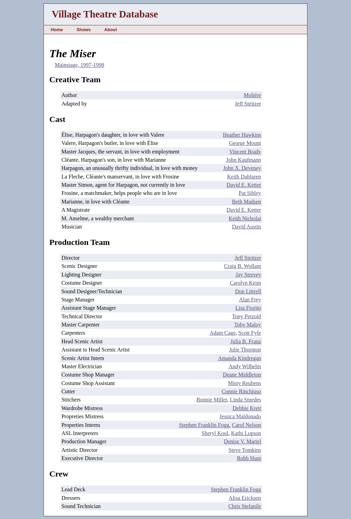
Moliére (252, 95)
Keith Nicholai (245, 218)
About (110, 29)
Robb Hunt (249, 458)
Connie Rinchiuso (241, 391)
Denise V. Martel (242, 441)
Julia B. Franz (245, 341)
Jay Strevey (248, 274)
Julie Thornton (245, 350)
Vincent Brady (245, 152)
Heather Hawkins (242, 135)
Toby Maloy (247, 325)
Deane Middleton (242, 375)
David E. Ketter (244, 185)
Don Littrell (248, 291)
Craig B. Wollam (242, 266)
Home (57, 29)
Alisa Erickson (245, 498)
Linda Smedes (245, 400)
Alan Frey (250, 299)
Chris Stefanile (244, 506)
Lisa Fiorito (248, 308)
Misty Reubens (244, 383)
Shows (83, 29)
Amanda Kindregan (239, 358)
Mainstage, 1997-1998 (79, 65)
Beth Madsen (246, 202)
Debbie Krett (247, 408)
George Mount (245, 143)
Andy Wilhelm (245, 366)
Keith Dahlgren (244, 177)
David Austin (246, 227)
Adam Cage (222, 333)
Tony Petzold (246, 316)
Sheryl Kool (215, 433)
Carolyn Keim (245, 283)
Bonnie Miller (211, 400)
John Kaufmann (243, 160)
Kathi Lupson (246, 433)
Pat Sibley (250, 193)
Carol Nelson (246, 425)
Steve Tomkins (245, 450)
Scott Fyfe (249, 333)
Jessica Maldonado (240, 416)
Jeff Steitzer (248, 104)
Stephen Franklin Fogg (204, 425)
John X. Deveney (242, 168)
